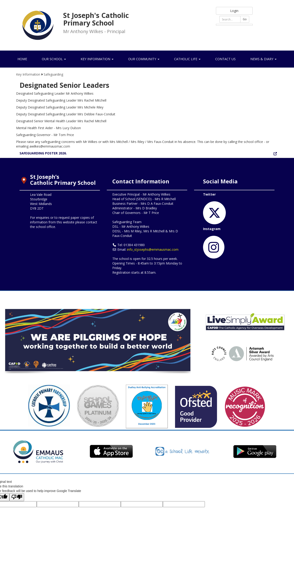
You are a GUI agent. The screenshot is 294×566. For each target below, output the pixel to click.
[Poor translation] (16, 497)
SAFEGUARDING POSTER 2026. (43, 153)
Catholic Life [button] (187, 59)
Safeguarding (53, 74)
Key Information (28, 74)
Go (245, 19)
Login (234, 11)
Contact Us (225, 59)
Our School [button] (54, 59)
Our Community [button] (143, 59)
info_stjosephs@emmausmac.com (152, 249)
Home (22, 59)
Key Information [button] (97, 59)
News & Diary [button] (263, 59)
